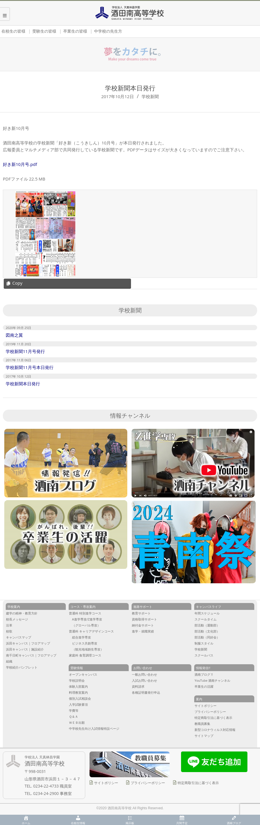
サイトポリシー (106, 782)
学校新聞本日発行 (23, 383)
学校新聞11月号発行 (25, 351)
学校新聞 (150, 96)
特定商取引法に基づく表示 (198, 782)
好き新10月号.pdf (20, 164)
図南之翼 (14, 335)
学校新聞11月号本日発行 (29, 367)
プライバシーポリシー (148, 782)
